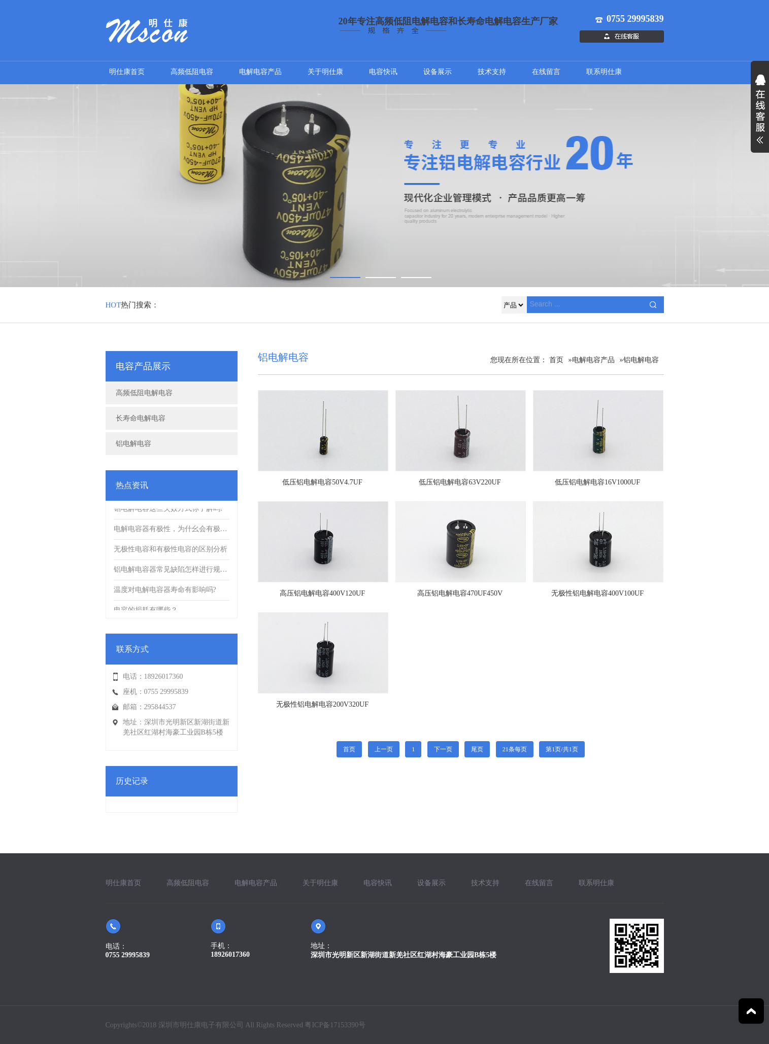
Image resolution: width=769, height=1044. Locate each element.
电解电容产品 (260, 72)
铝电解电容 (133, 443)
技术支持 (492, 72)
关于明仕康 (325, 72)
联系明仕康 (604, 72)
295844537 (160, 707)
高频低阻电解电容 (144, 393)
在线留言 (546, 72)
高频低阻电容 (192, 72)
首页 (556, 360)
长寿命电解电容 (140, 418)
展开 (760, 115)
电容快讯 (383, 72)
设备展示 (437, 72)
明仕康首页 (127, 72)
